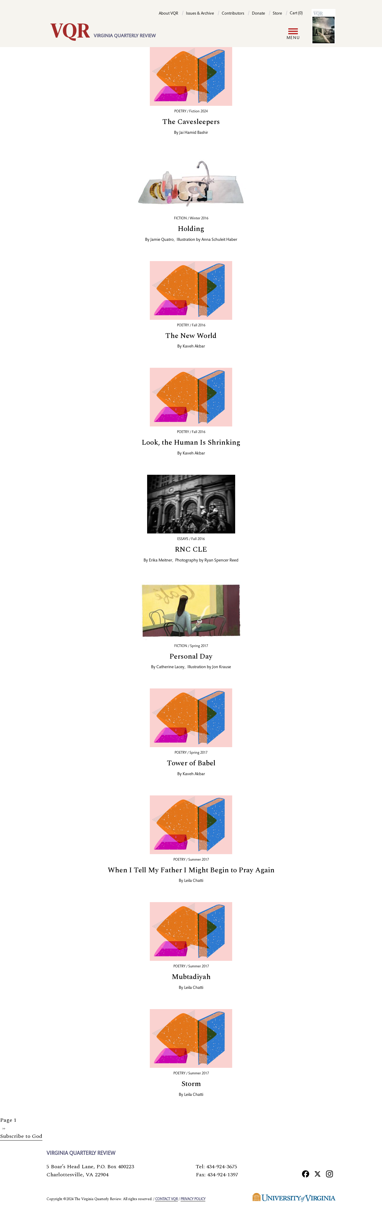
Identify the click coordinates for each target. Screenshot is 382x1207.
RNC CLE (191, 549)
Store (277, 14)
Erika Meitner (160, 560)
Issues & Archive (200, 14)
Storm (191, 1084)
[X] (318, 1174)
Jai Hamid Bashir (193, 133)
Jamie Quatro (162, 240)
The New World (191, 336)
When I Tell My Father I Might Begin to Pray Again (191, 870)
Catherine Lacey (170, 667)
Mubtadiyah (191, 977)
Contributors (233, 14)
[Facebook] (306, 1174)
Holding (191, 229)
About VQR (168, 14)
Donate (258, 14)
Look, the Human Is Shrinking (191, 442)
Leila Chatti (193, 881)
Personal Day (191, 656)
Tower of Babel (191, 763)
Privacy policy (193, 1199)
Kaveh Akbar (194, 347)
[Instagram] (329, 1174)
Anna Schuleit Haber (219, 240)
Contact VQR (166, 1199)
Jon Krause (221, 667)
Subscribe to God (21, 1136)
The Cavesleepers (191, 122)
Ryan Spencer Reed (221, 560)
